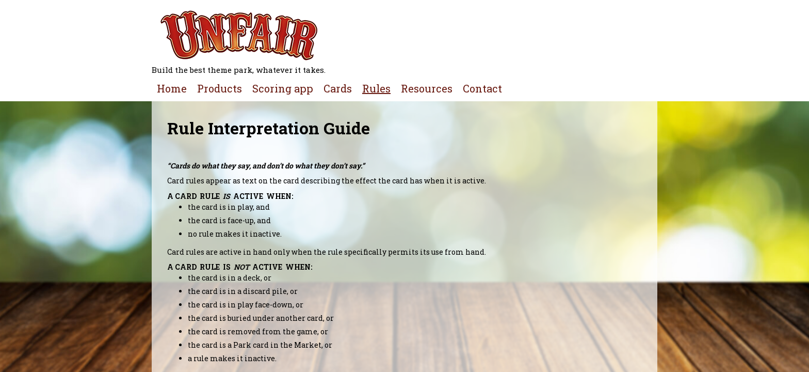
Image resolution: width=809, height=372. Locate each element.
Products (219, 88)
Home (172, 88)
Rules (376, 88)
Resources (426, 88)
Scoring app (282, 88)
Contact (482, 88)
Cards (337, 88)
